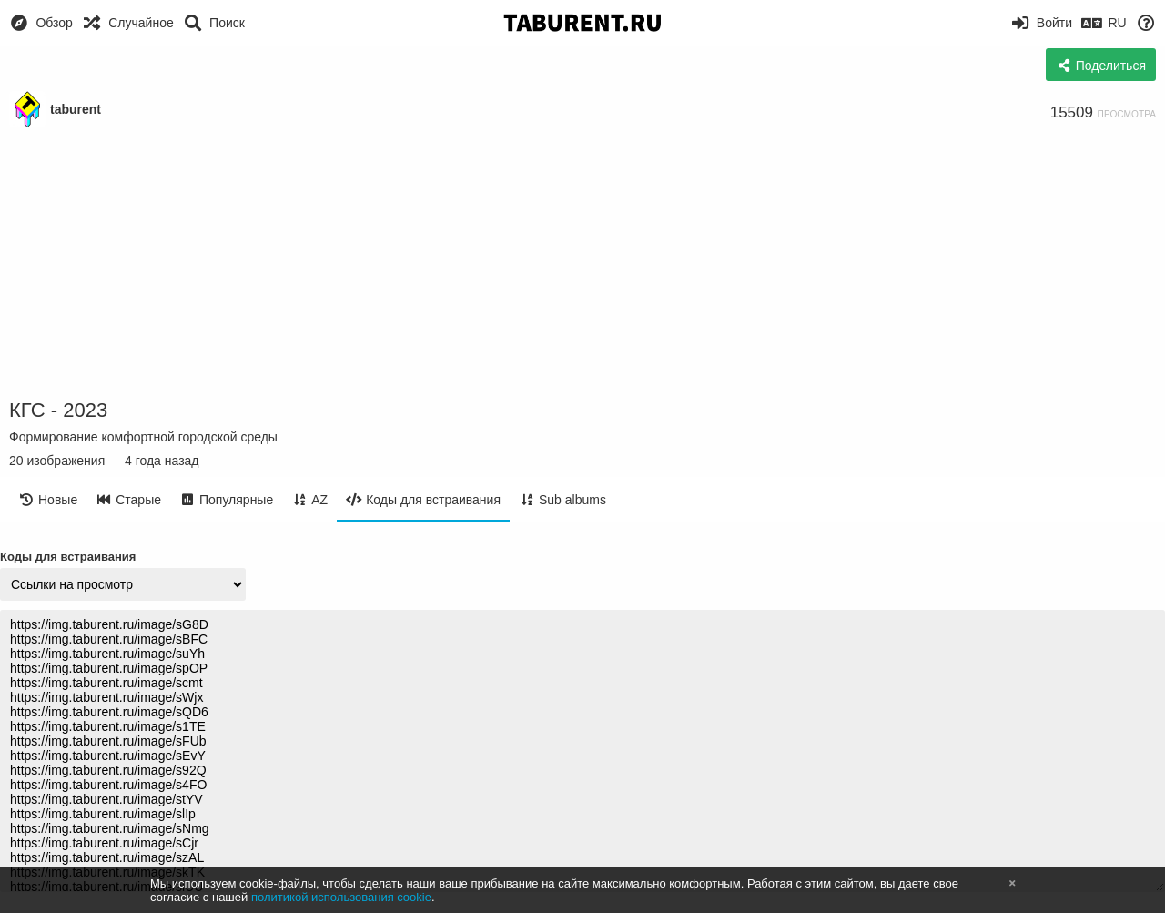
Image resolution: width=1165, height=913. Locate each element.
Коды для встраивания (68, 556)
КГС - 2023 (58, 410)
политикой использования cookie (341, 897)
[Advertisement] (582, 264)
